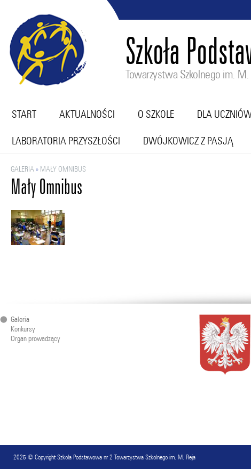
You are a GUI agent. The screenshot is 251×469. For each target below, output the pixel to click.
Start (24, 114)
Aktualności (87, 114)
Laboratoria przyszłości (66, 140)
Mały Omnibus (63, 169)
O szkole (156, 114)
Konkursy (23, 329)
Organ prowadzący (35, 338)
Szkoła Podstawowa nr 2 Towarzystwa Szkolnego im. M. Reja (126, 457)
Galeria (22, 169)
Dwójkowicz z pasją (188, 140)
